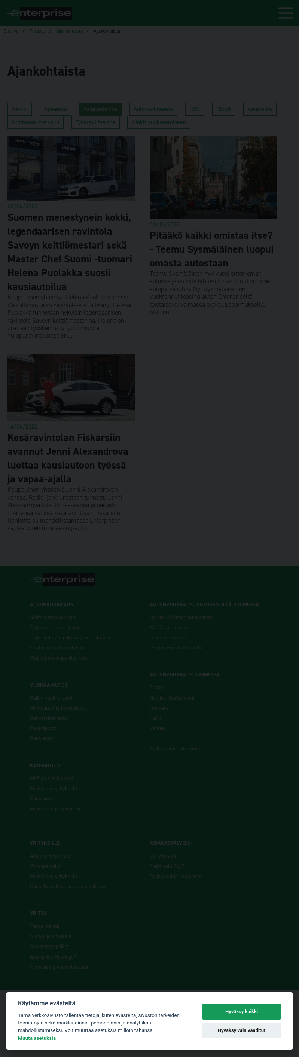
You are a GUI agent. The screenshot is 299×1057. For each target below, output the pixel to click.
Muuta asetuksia (37, 1038)
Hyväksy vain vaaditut (242, 1030)
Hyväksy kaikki (241, 1011)
